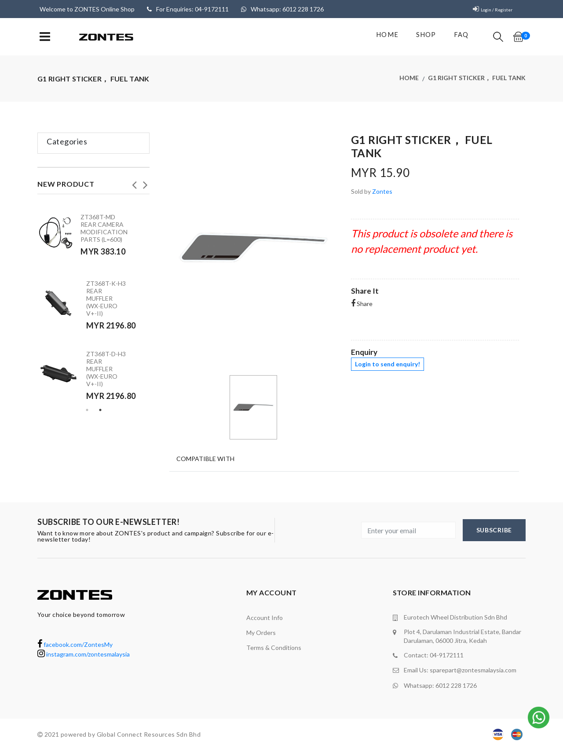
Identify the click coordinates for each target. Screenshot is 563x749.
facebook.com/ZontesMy (75, 644)
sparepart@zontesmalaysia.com (473, 669)
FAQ (457, 37)
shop (421, 37)
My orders (261, 632)
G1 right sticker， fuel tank (477, 78)
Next (145, 182)
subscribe (494, 530)
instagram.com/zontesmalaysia (83, 654)
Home (382, 37)
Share (362, 303)
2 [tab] (100, 410)
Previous (134, 182)
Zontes (382, 191)
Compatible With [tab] (205, 457)
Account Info (264, 617)
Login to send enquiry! (387, 364)
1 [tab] (87, 410)
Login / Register (490, 9)
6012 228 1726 (456, 684)
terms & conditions (273, 647)
